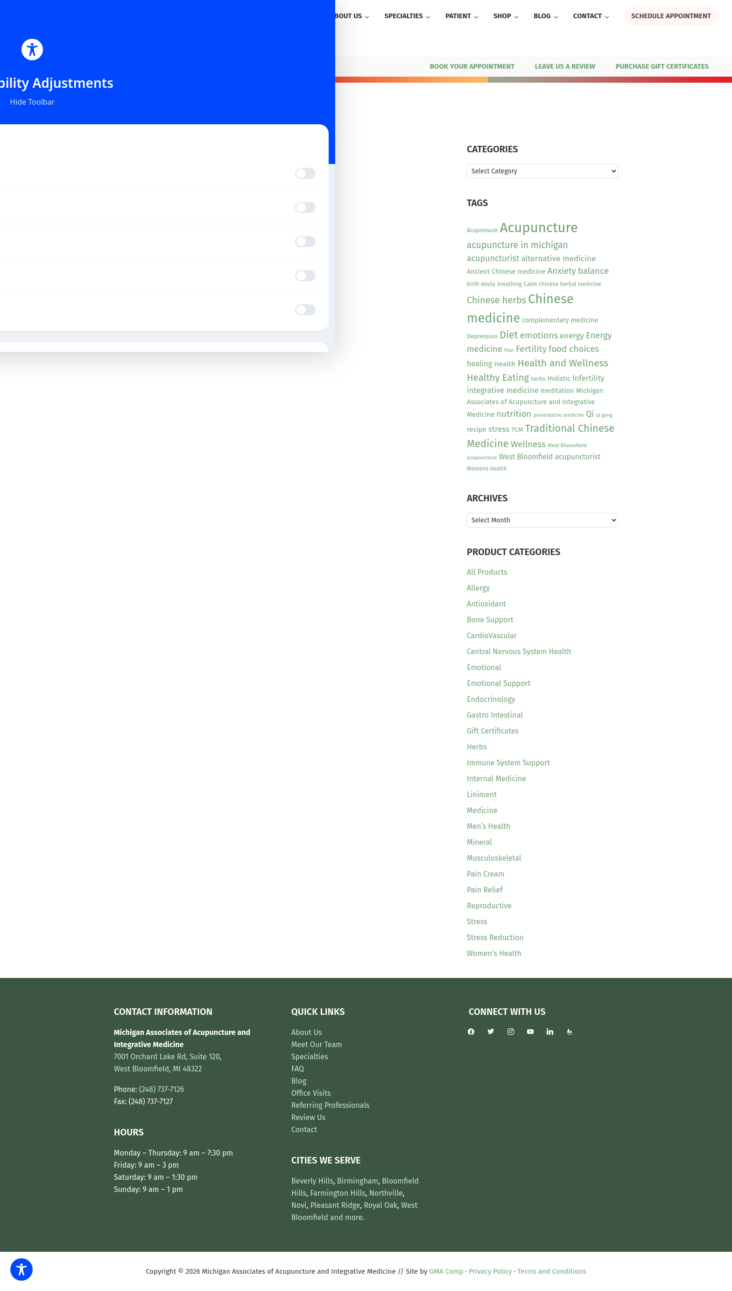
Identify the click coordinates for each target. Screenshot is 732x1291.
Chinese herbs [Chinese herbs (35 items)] (496, 300)
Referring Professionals (330, 1105)
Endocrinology (491, 699)
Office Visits (311, 1093)
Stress (477, 921)
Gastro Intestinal (495, 715)
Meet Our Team (316, 1044)
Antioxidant (486, 603)
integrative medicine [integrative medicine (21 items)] (502, 390)
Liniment (482, 794)
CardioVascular (492, 635)
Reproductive (489, 905)
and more (346, 1217)
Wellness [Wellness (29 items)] (528, 444)
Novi (299, 1205)
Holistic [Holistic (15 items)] (559, 379)
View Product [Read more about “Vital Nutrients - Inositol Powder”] (150, 284)
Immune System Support (508, 762)
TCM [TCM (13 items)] (517, 430)
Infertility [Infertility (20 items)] (588, 378)
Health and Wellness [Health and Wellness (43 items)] (562, 363)
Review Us (308, 1117)
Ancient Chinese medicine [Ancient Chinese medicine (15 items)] (506, 272)
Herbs (477, 746)
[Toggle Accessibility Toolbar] (21, 1269)
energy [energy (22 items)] (572, 335)
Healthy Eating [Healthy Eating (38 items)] (498, 377)
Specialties (309, 1056)
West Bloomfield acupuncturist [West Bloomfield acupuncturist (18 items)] (549, 456)
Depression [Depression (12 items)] (482, 336)
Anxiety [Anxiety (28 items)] (562, 271)
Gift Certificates (493, 731)
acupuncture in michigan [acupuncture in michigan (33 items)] (517, 245)
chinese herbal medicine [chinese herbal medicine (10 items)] (570, 284)
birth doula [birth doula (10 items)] (481, 284)
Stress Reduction (495, 937)
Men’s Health (488, 826)
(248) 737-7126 (38, 66)
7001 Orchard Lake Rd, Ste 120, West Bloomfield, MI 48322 (176, 66)
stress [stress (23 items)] (498, 429)
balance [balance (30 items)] (593, 270)
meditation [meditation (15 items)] (557, 391)
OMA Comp (446, 1271)
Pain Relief (485, 889)
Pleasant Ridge (335, 1205)
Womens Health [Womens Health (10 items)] (487, 468)
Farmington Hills (337, 1193)
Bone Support (490, 619)
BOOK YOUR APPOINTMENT (472, 66)
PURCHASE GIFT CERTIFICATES (662, 66)
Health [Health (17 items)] (504, 364)
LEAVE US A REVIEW (565, 66)
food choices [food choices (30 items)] (574, 348)
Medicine (482, 810)
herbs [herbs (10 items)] (538, 379)
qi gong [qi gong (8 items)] (604, 415)
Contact (304, 1129)
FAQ (297, 1068)
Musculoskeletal (494, 858)
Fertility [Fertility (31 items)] (531, 348)
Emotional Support (498, 683)
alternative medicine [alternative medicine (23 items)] (558, 259)
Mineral (479, 842)
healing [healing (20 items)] (479, 363)
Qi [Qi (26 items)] (590, 414)
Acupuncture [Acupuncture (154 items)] (539, 228)
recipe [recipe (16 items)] (476, 429)
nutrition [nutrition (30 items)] (513, 413)
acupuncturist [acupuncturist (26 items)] (493, 258)
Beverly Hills (312, 1181)
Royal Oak (380, 1205)
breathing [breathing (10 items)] (509, 284)
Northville (386, 1193)
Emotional (484, 667)
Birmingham (357, 1181)
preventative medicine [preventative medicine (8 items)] (559, 415)
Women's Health (494, 953)
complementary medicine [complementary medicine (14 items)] (560, 320)
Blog (298, 1081)
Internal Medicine (496, 778)
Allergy (478, 588)
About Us (306, 1032)
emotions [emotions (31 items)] (539, 335)
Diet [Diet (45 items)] (509, 335)
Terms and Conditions (551, 1271)
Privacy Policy (490, 1271)
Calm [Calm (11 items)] (530, 283)
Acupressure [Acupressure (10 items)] (482, 230)
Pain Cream (486, 874)
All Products (487, 572)
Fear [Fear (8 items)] (509, 350)
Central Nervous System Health (519, 651)
